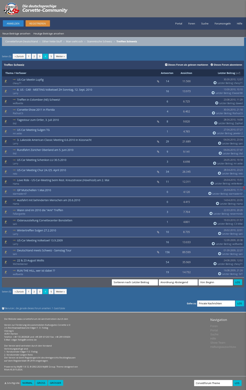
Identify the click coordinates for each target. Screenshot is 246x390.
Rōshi (7, 369)
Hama (16, 183)
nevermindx (236, 213)
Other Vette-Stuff (52, 41)
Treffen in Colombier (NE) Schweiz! (38, 99)
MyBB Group (48, 366)
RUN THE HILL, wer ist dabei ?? (36, 270)
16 (167, 91)
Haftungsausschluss (223, 346)
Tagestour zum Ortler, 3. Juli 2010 (38, 120)
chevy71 (17, 83)
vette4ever (237, 183)
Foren (191, 23)
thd (14, 123)
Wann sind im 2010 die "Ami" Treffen (40, 210)
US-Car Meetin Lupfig (30, 79)
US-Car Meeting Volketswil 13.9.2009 (40, 240)
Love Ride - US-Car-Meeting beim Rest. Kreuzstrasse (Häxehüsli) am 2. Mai (63, 180)
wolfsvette (18, 103)
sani (241, 143)
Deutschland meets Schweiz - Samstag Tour (44, 250)
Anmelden (13, 23)
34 (167, 171)
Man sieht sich (74, 41)
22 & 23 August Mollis (30, 260)
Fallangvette (19, 213)
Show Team (217, 342)
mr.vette (17, 133)
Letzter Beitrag (226, 73)
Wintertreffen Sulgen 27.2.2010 (36, 230)
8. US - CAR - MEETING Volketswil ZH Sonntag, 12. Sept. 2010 (54, 89)
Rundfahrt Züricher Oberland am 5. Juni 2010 (45, 150)
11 (167, 181)
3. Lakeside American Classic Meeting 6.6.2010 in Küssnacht (54, 140)
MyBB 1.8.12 (23, 366)
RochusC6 (18, 113)
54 (167, 262)
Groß (41, 383)
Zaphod (239, 123)
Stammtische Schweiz (99, 41)
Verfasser (20, 73)
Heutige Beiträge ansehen (48, 33)
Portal (178, 23)
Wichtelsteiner (20, 264)
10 (167, 232)
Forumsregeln (223, 23)
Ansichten (186, 73)
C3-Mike (238, 223)
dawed (239, 103)
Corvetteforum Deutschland (21, 41)
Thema (9, 73)
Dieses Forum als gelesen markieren (186, 65)
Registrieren (37, 23)
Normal (27, 383)
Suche (205, 23)
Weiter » (60, 56)
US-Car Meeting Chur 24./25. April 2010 (41, 170)
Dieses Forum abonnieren (226, 65)
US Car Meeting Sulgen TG (33, 130)
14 (167, 81)
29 (167, 141)
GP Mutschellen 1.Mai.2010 (34, 190)
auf (237, 73)
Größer (55, 383)
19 (167, 272)
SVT (241, 274)
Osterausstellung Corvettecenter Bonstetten (44, 220)
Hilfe (239, 23)
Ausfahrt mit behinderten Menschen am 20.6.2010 (48, 200)
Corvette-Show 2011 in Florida (36, 109)
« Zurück (19, 56)
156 (167, 252)
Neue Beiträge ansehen (16, 33)
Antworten (167, 73)
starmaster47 (20, 193)
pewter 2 (238, 133)
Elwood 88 (237, 93)
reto (15, 173)
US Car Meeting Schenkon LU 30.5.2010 (41, 160)
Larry (15, 93)
